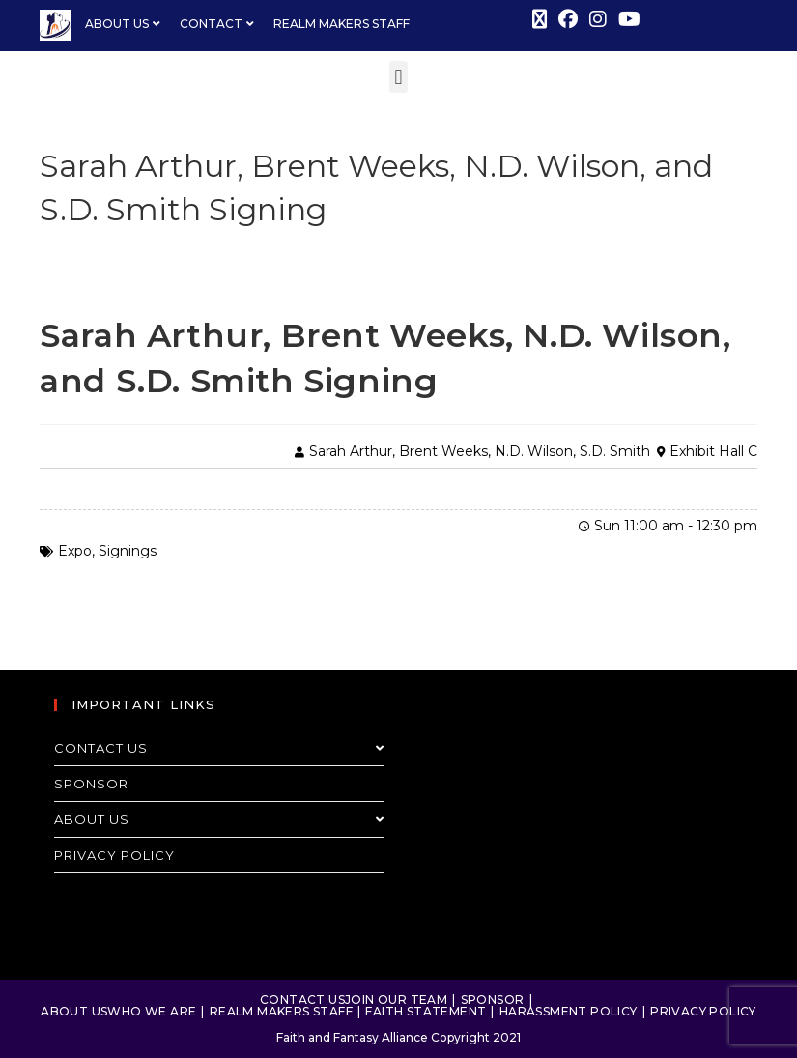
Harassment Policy (568, 1011)
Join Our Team (396, 999)
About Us (219, 819)
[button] (398, 77)
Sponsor (91, 783)
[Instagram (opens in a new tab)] (598, 19)
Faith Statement (425, 1011)
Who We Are (151, 1011)
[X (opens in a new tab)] (540, 19)
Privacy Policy (114, 855)
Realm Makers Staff (281, 1011)
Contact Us (219, 748)
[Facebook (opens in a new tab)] (568, 19)
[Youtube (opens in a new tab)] (626, 19)
